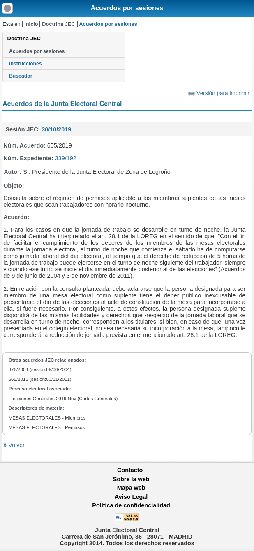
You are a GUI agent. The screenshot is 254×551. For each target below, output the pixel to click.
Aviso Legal (131, 496)
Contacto (130, 470)
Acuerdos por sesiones (127, 8)
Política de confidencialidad (131, 505)
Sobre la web (131, 479)
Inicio (31, 24)
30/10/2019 (56, 129)
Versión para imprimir (222, 93)
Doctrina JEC (58, 24)
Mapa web (131, 487)
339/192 (65, 158)
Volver (16, 445)
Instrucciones (25, 64)
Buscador (20, 76)
